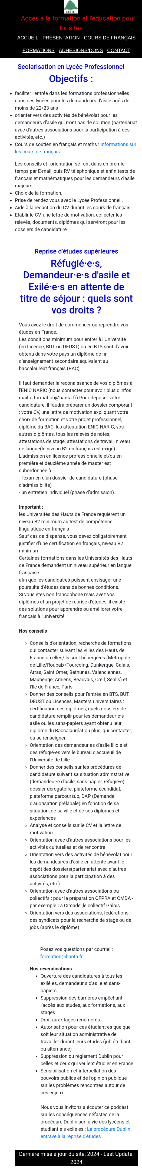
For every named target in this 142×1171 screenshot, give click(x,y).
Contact (118, 50)
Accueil (27, 38)
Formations (38, 50)
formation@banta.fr (61, 956)
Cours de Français (110, 38)
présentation (61, 38)
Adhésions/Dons (81, 50)
